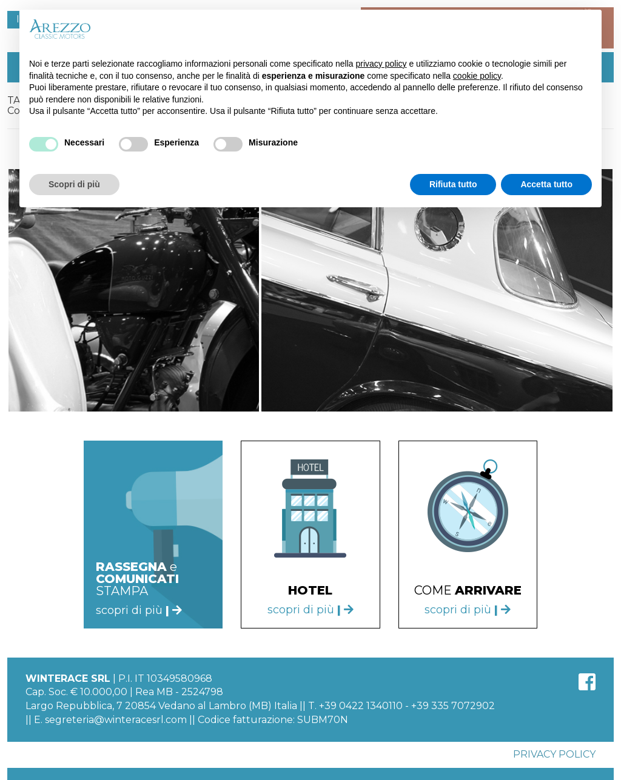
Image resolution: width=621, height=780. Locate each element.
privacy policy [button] (381, 63)
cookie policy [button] (477, 76)
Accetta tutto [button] (546, 184)
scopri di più (310, 609)
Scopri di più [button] (74, 184)
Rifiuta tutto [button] (453, 184)
